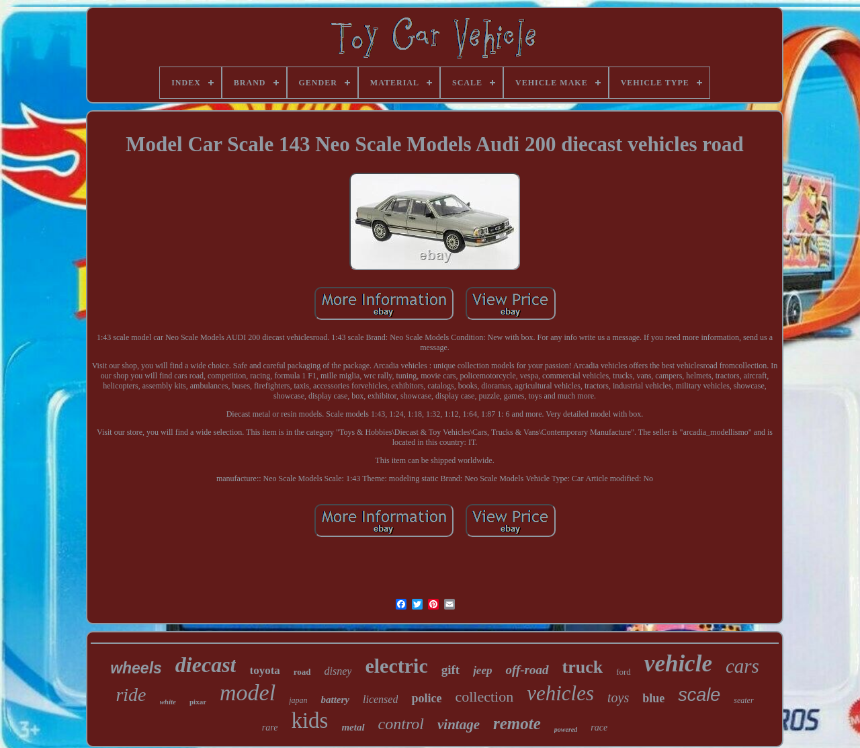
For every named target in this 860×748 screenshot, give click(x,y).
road (302, 672)
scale (699, 695)
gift (450, 670)
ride (131, 694)
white (168, 702)
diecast (205, 665)
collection (484, 696)
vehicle (678, 664)
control (401, 724)
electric (396, 666)
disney (338, 671)
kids (309, 720)
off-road (526, 670)
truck (582, 667)
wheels (136, 668)
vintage (458, 724)
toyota (264, 670)
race (599, 727)
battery (334, 699)
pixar (197, 702)
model (247, 692)
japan (298, 700)
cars (742, 666)
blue (653, 698)
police (426, 698)
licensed (380, 699)
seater (743, 700)
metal (352, 727)
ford (623, 672)
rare (270, 727)
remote (517, 723)
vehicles (560, 693)
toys (618, 697)
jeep (482, 670)
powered (565, 729)
